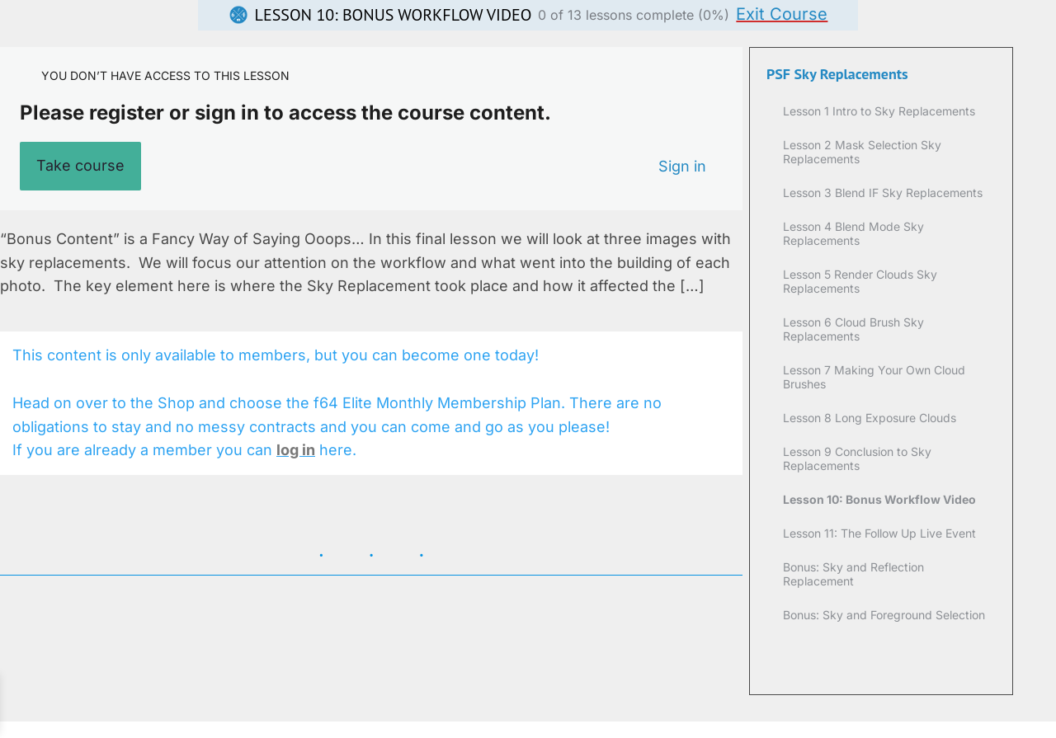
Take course (80, 165)
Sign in (682, 166)
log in (295, 449)
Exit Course (781, 14)
